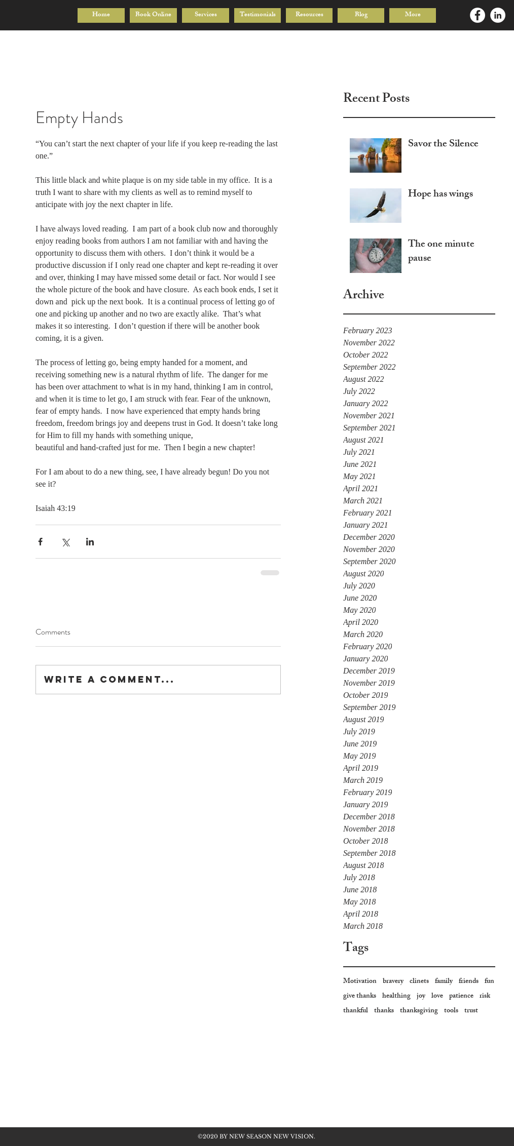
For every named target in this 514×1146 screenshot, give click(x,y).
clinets (419, 981)
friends (469, 981)
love (437, 996)
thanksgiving (419, 1011)
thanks (384, 1011)
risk (485, 996)
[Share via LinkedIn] (90, 541)
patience (461, 996)
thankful (355, 1011)
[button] (205, 15)
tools (451, 1011)
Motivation (360, 981)
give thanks (359, 996)
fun (489, 981)
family (444, 981)
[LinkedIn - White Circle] (497, 15)
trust (471, 1011)
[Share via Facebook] (40, 541)
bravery (393, 981)
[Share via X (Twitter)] (65, 541)
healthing (396, 996)
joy (421, 996)
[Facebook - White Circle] (477, 15)
